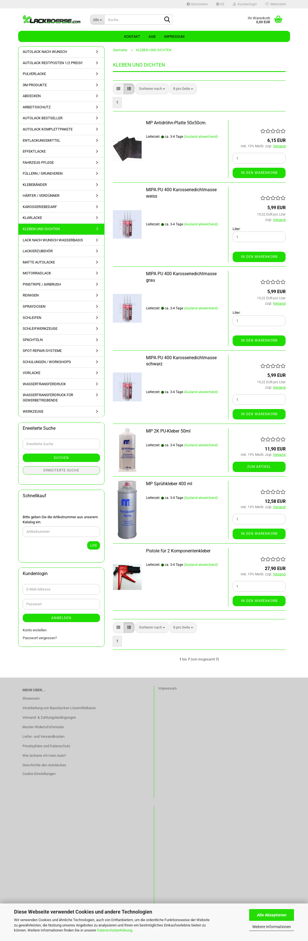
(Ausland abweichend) (201, 137)
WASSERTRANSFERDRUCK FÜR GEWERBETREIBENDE (48, 397)
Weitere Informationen (271, 926)
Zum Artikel (259, 467)
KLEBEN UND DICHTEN (41, 229)
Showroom (31, 698)
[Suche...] (97, 20)
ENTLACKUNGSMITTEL (41, 140)
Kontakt (132, 36)
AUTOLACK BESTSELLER (42, 118)
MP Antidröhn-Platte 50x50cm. (176, 122)
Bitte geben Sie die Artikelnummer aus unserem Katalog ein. (60, 519)
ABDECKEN (32, 96)
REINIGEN (31, 295)
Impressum (174, 36)
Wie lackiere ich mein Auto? (44, 755)
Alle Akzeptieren (271, 915)
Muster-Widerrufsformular (43, 727)
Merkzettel (275, 4)
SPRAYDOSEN (34, 306)
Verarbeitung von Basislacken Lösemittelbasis (59, 708)
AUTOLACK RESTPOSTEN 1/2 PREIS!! (52, 63)
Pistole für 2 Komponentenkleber (178, 551)
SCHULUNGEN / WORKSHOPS (47, 362)
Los (93, 545)
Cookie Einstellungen (38, 774)
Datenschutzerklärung (114, 930)
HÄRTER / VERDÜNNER (41, 195)
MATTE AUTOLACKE (39, 262)
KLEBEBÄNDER (35, 185)
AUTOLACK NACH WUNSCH (45, 52)
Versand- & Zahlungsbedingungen (49, 717)
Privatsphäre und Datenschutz (46, 746)
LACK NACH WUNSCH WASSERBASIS (53, 240)
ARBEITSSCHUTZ (37, 107)
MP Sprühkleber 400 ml (169, 483)
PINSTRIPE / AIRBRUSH (42, 284)
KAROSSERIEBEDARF (40, 207)
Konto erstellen (35, 630)
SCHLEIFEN (32, 318)
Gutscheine (197, 4)
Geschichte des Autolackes (44, 765)
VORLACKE (31, 373)
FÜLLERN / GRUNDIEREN (42, 173)
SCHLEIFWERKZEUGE (40, 328)
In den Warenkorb (259, 173)
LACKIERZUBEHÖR (38, 251)
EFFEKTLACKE (34, 151)
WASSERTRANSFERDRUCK (44, 384)
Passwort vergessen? (40, 638)
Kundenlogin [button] (245, 4)
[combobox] (152, 88)
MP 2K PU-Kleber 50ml (168, 431)
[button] (220, 4)
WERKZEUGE (33, 411)
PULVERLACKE (34, 74)
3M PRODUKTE (35, 85)
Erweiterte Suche (61, 470)
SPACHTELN (33, 340)
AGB (152, 36)
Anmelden (61, 618)
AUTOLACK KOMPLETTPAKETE (48, 129)
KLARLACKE (32, 218)
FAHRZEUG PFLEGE (38, 162)
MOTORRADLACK (37, 273)
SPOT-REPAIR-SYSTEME (42, 351)
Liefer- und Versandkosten (43, 736)
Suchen (61, 458)
